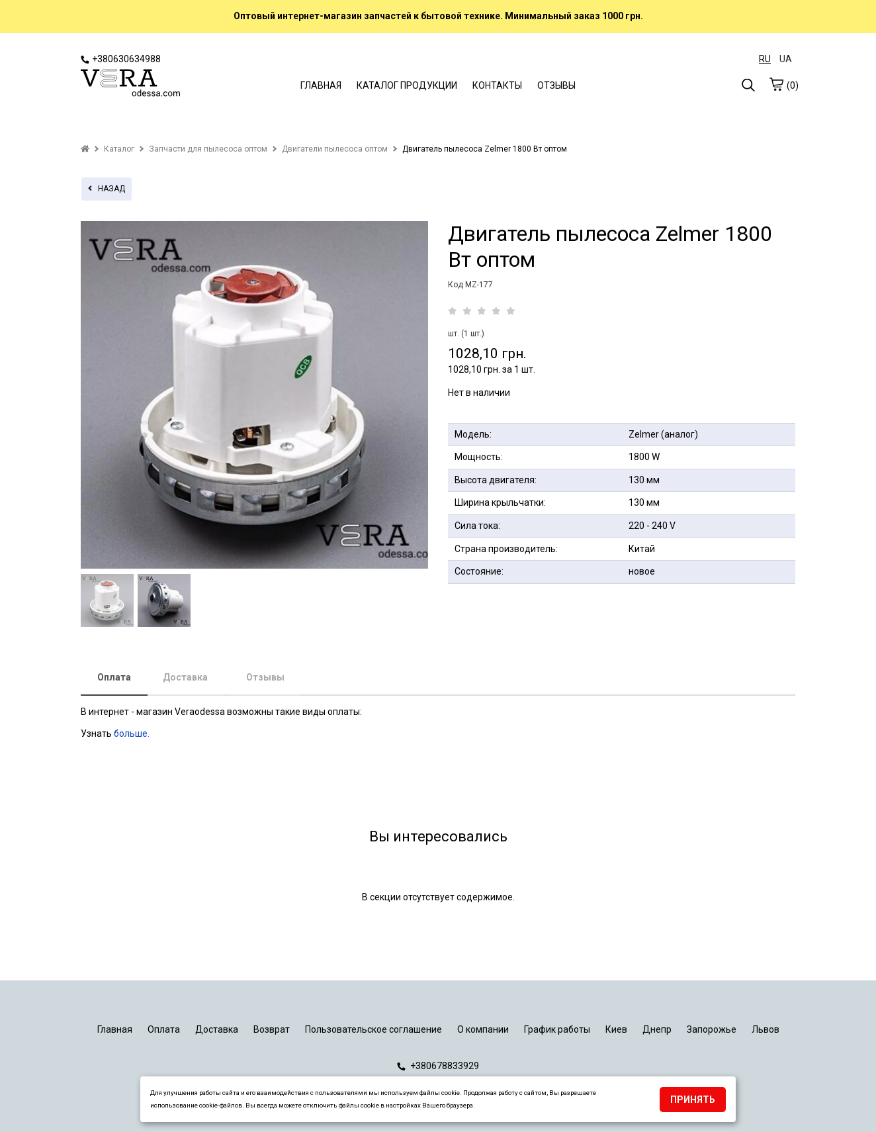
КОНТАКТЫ (497, 85)
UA (785, 59)
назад (106, 188)
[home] (85, 149)
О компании (483, 1029)
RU (765, 59)
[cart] (776, 84)
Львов (765, 1029)
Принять (692, 1099)
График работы (557, 1029)
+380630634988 (121, 59)
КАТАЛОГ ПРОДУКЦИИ (407, 85)
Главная (114, 1029)
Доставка (185, 677)
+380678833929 (438, 1066)
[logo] (130, 84)
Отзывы (265, 677)
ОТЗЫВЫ (556, 85)
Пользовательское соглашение (373, 1029)
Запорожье (711, 1029)
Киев (616, 1029)
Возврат (271, 1029)
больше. (133, 733)
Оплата (114, 677)
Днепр (657, 1029)
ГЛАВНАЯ (320, 85)
